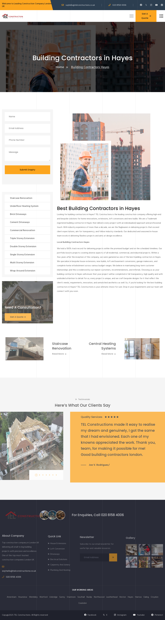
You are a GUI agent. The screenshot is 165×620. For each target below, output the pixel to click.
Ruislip (89, 597)
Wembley (33, 597)
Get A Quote (146, 16)
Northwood (99, 597)
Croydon (154, 597)
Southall (81, 597)
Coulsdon (82, 603)
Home (60, 67)
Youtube (139, 615)
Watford (43, 597)
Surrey (62, 597)
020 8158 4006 (119, 5)
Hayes (130, 597)
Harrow (138, 597)
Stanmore (71, 597)
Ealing (146, 597)
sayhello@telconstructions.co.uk (80, 5)
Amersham (11, 597)
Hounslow (22, 597)
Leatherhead (112, 597)
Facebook (90, 615)
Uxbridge (53, 597)
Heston (122, 597)
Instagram (120, 615)
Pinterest (157, 615)
